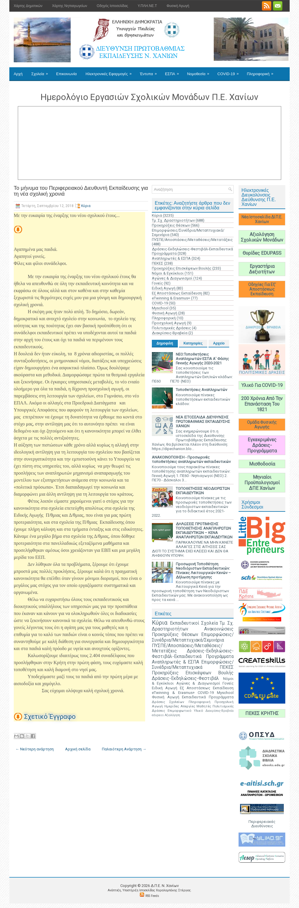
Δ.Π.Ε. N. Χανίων (165, 885)
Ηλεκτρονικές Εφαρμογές (110, 71)
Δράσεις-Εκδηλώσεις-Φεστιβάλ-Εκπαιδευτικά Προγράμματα (193, 653)
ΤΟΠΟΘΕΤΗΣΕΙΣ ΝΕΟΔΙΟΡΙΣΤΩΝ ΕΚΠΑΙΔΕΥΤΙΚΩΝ (203, 490)
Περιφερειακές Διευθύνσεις (261, 823)
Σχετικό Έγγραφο (50, 716)
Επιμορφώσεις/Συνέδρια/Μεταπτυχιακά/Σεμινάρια (193, 637)
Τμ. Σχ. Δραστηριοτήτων (173, 220)
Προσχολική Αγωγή (169, 323)
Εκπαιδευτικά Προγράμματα (208, 697)
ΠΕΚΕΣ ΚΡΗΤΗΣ (262, 713)
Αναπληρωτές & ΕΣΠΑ (171, 258)
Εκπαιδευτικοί (184, 623)
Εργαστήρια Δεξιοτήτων (262, 269)
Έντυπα (150, 71)
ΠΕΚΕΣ (157, 263)
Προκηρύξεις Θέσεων (171, 225)
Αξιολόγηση (172, 715)
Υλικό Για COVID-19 (262, 385)
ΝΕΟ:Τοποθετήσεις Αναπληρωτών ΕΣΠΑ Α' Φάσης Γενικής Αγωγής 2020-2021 (202, 358)
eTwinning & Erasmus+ (171, 298)
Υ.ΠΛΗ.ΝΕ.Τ (147, 6)
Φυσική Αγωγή (177, 6)
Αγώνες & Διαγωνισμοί (172, 278)
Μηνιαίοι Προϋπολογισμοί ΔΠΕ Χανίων (262, 482)
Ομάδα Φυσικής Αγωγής (262, 424)
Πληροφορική (262, 71)
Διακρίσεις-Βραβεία (169, 333)
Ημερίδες (171, 706)
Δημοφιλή (165, 343)
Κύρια (86, 206)
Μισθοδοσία (262, 464)
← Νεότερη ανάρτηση (34, 749)
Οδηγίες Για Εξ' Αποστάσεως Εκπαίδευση (262, 289)
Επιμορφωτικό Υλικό (185, 711)
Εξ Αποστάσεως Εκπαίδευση (177, 293)
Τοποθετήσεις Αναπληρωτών (201, 389)
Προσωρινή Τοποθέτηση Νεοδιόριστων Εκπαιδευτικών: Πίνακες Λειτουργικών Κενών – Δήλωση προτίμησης (203, 570)
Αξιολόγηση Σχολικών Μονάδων (262, 237)
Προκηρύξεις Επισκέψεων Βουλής (181, 268)
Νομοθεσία (200, 71)
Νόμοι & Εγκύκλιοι (168, 273)
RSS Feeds (152, 896)
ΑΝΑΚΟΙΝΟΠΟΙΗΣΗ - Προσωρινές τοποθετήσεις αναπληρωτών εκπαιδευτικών (191, 459)
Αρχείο (219, 343)
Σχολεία (41, 71)
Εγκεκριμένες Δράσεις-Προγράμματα (262, 445)
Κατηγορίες (193, 343)
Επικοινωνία (66, 74)
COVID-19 (230, 71)
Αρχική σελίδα (78, 749)
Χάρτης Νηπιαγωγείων (69, 6)
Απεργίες (187, 706)
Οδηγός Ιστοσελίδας (112, 6)
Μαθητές (204, 706)
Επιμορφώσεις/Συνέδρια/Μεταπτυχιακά (193, 664)
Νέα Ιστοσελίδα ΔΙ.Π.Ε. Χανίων (261, 219)
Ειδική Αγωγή (163, 288)
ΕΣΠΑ (174, 71)
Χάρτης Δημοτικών (28, 6)
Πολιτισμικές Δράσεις (171, 328)
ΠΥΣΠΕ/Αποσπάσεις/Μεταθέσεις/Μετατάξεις (192, 239)
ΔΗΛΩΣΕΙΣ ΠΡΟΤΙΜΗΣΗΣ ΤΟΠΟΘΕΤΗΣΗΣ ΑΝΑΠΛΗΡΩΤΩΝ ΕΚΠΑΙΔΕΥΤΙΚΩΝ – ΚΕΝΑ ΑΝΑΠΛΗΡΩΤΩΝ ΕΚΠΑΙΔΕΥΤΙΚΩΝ (204, 530)
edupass (158, 715)
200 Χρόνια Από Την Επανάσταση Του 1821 (262, 404)
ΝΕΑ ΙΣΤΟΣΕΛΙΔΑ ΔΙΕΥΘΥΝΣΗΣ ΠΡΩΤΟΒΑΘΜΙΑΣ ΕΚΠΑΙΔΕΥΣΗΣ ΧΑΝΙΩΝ (203, 421)
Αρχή (18, 74)
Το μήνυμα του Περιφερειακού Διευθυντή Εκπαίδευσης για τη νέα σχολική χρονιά (81, 191)
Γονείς (157, 283)
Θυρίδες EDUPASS (262, 253)
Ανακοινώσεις (219, 629)
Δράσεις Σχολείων (168, 702)
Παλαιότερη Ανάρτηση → (124, 749)
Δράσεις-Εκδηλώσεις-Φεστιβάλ (185, 678)
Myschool (160, 308)
